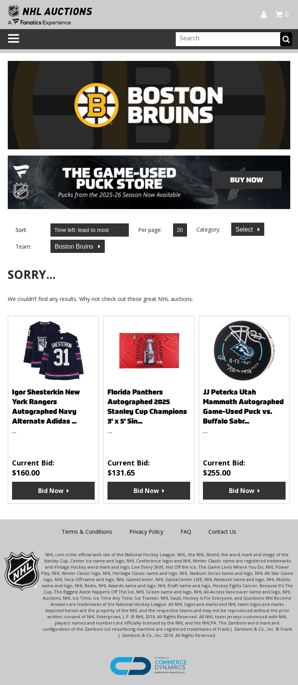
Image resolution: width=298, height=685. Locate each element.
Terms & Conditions (87, 531)
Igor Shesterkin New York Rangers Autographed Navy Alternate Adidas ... (46, 406)
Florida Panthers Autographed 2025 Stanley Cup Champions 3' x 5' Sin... (147, 406)
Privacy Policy (146, 531)
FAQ (185, 531)
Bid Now (51, 490)
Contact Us (222, 531)
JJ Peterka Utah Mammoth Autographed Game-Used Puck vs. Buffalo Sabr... (243, 406)
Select (245, 229)
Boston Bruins (75, 246)
